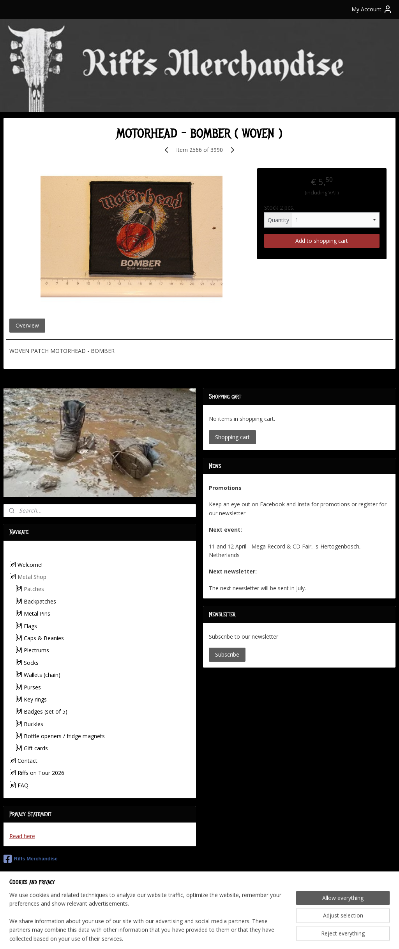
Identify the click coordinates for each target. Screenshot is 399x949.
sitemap (173, 935)
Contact (27, 760)
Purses (32, 687)
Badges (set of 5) (45, 711)
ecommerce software (220, 935)
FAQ (23, 785)
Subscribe (227, 654)
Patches (34, 589)
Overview (27, 325)
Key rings (35, 699)
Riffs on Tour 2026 (41, 772)
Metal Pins (37, 613)
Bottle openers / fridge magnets (64, 736)
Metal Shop (32, 576)
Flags (30, 626)
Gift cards (36, 748)
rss (189, 935)
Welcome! (30, 564)
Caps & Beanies (44, 638)
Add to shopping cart (321, 240)
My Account (371, 9)
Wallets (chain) (42, 674)
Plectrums (36, 650)
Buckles (33, 724)
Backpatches (40, 601)
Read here (22, 836)
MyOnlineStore (289, 935)
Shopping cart (232, 437)
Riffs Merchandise (31, 859)
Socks (31, 662)
